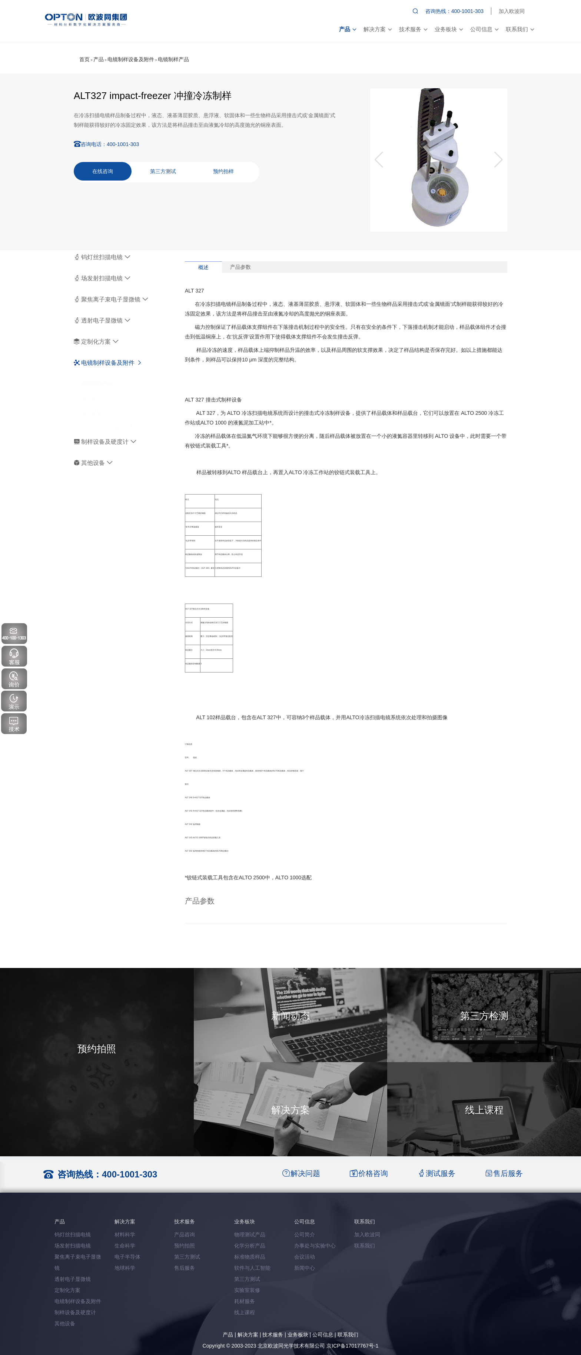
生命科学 (124, 1246)
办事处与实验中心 (315, 1246)
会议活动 (304, 1257)
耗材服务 (244, 1301)
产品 (347, 29)
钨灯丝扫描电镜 (102, 257)
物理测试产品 (249, 1234)
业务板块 (449, 29)
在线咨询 (102, 171)
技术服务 (413, 29)
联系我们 (520, 29)
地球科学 (124, 1268)
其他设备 (93, 463)
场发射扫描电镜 (102, 278)
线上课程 (244, 1312)
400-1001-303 (123, 144)
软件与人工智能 (252, 1268)
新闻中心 (304, 1268)
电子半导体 (127, 1257)
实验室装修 (247, 1290)
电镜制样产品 (173, 59)
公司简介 (304, 1234)
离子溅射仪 (94, 405)
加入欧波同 (512, 11)
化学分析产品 (249, 1246)
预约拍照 (184, 1246)
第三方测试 (163, 171)
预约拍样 (223, 171)
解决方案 (377, 29)
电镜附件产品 (96, 391)
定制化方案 (96, 341)
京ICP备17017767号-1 (352, 1346)
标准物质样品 (249, 1257)
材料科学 (124, 1234)
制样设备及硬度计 (105, 442)
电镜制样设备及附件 (130, 59)
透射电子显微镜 (102, 320)
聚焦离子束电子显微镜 (111, 299)
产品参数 (240, 267)
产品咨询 (184, 1234)
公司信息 (484, 29)
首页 (84, 59)
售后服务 (184, 1268)
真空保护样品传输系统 (107, 420)
